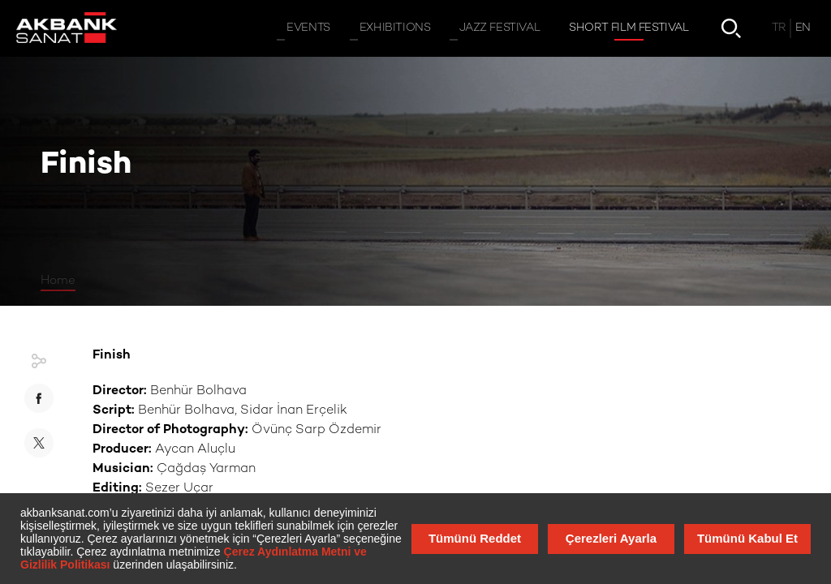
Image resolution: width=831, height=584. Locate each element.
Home (58, 280)
